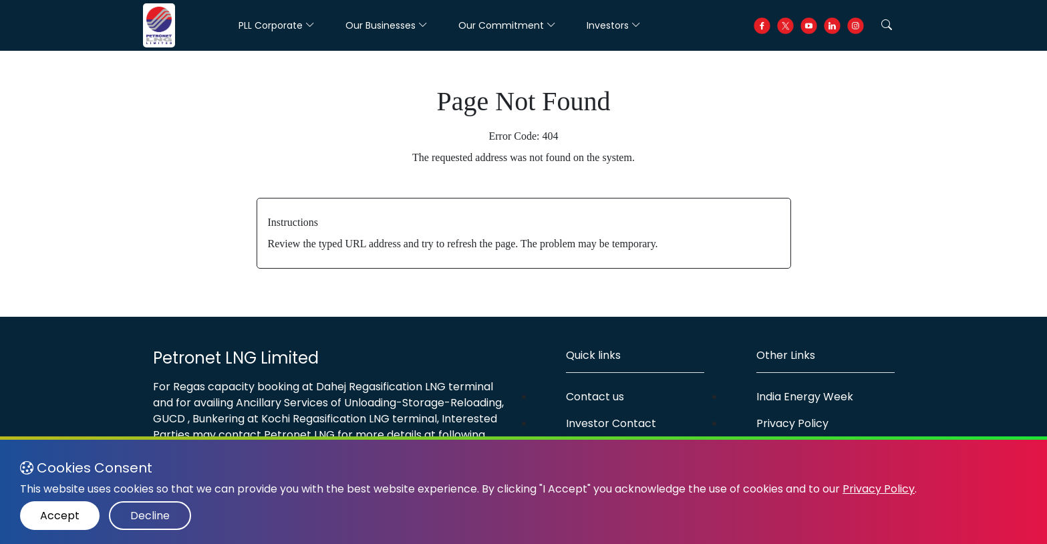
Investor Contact (611, 423)
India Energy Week (804, 396)
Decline (150, 515)
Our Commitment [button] (507, 25)
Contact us (595, 396)
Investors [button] (614, 25)
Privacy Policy (792, 423)
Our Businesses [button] (386, 25)
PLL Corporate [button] (277, 25)
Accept (60, 515)
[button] (887, 25)
